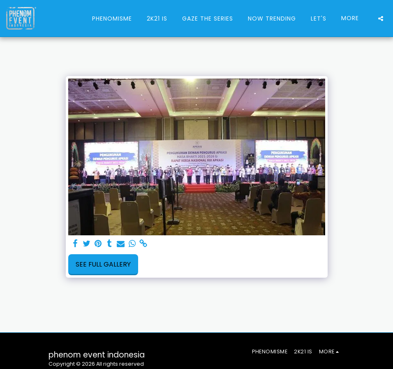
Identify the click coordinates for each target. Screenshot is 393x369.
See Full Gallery (103, 264)
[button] (380, 18)
